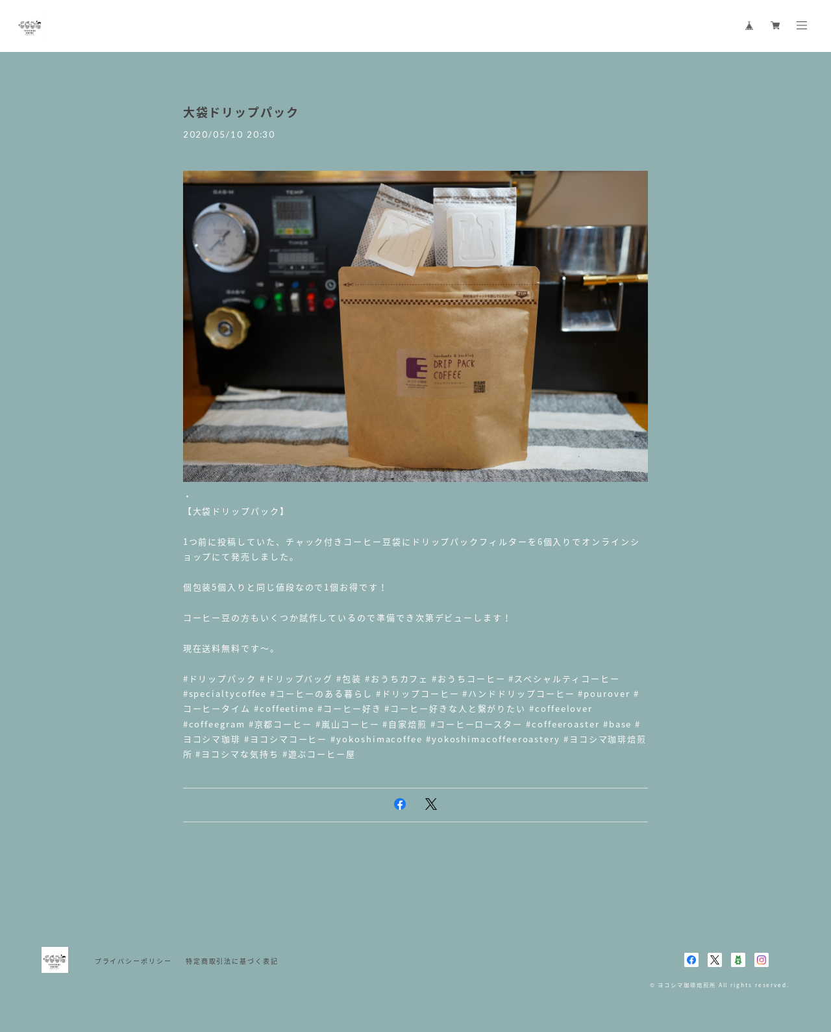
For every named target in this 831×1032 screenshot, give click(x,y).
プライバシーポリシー (133, 961)
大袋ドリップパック (241, 112)
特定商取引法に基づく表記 (232, 961)
